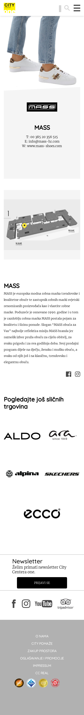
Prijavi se (42, 583)
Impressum (42, 665)
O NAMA (42, 636)
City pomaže (42, 643)
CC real (42, 673)
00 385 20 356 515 (42, 137)
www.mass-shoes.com (42, 146)
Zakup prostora (42, 651)
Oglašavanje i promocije (42, 658)
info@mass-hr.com (42, 141)
